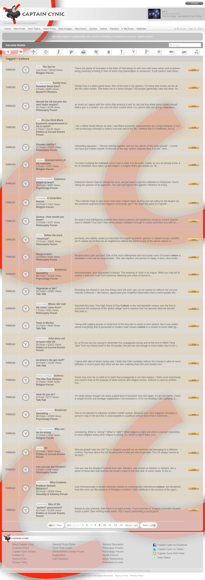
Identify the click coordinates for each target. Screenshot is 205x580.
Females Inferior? (46, 144)
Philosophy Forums (112, 548)
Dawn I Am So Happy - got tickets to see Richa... (182, 13)
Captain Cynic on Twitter (171, 549)
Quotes (93, 28)
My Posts (128, 28)
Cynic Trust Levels (62, 548)
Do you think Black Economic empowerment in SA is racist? (51, 123)
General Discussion (112, 544)
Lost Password (60, 558)
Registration (58, 555)
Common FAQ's (20, 548)
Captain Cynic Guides (23, 551)
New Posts (19, 28)
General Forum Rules (63, 544)
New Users (81, 28)
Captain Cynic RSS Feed (171, 553)
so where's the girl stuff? (50, 360)
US (41, 448)
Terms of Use (19, 558)
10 (104, 525)
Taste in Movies (45, 322)
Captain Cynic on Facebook (172, 545)
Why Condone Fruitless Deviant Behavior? (51, 485)
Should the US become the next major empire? (51, 103)
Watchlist (141, 28)
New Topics (34, 28)
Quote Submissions (112, 558)
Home (7, 28)
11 (110, 525)
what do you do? (45, 394)
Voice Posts (49, 28)
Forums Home (15, 45)
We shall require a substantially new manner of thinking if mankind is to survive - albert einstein (102, 36)
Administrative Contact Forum (68, 551)
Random (114, 28)
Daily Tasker (164, 557)
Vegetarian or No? (46, 288)
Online (103, 28)
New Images (65, 28)
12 (115, 525)
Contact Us (18, 555)
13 (121, 525)
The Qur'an (45, 66)
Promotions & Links (112, 562)
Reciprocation (44, 254)
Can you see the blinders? (51, 466)
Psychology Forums (113, 551)
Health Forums (110, 555)
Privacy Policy (19, 562)
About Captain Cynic (23, 544)
